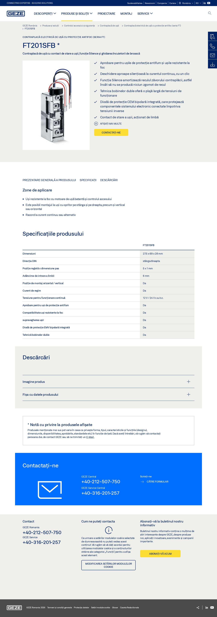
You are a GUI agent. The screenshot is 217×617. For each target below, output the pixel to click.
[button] (186, 3)
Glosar (115, 607)
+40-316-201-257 (100, 493)
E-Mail (90, 437)
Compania (162, 3)
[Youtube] (208, 3)
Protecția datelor (81, 607)
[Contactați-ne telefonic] (212, 46)
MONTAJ (126, 13)
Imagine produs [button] (106, 381)
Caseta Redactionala (129, 607)
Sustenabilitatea (134, 3)
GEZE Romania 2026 (35, 607)
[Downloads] (212, 64)
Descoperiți (43, 13)
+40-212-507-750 (100, 481)
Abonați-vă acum (160, 553)
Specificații (88, 180)
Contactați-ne (111, 132)
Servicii (143, 13)
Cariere (172, 3)
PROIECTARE (106, 13)
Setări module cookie (100, 607)
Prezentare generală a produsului (49, 180)
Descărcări (109, 180)
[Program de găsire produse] (212, 37)
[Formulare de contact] (212, 55)
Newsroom (150, 3)
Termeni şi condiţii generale (59, 607)
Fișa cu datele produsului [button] (106, 394)
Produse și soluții (75, 13)
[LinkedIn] (205, 3)
